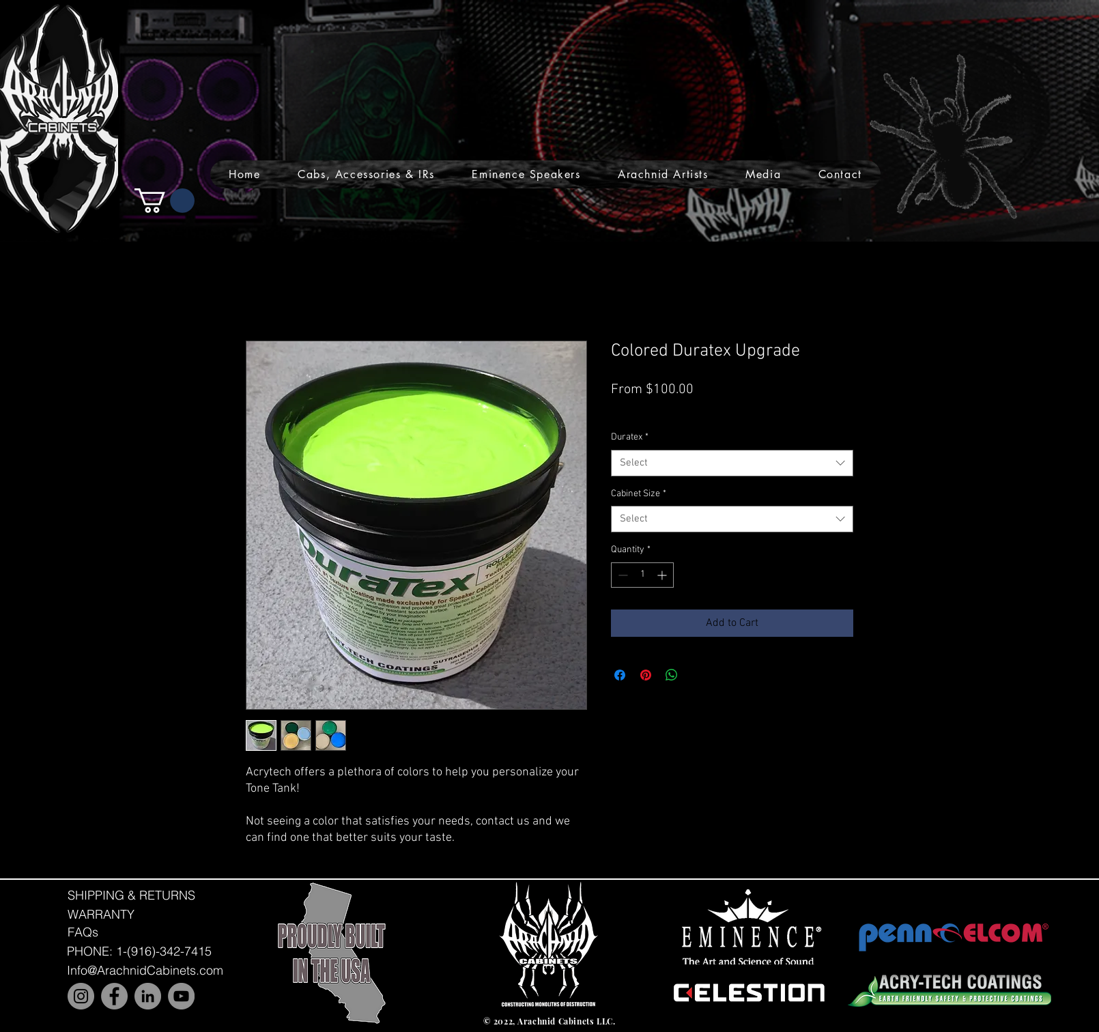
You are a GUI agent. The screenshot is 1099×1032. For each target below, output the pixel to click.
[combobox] (732, 463)
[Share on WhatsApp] (671, 675)
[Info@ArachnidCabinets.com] (145, 970)
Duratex (629, 437)
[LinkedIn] (147, 996)
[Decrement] (621, 575)
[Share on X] (697, 675)
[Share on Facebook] (620, 675)
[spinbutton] (642, 575)
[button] (366, 174)
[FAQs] (82, 932)
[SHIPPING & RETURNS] (131, 894)
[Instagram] (81, 996)
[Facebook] (114, 996)
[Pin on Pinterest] (646, 675)
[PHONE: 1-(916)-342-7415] (139, 951)
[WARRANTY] (101, 914)
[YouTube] (181, 996)
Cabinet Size (638, 494)
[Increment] (663, 575)
